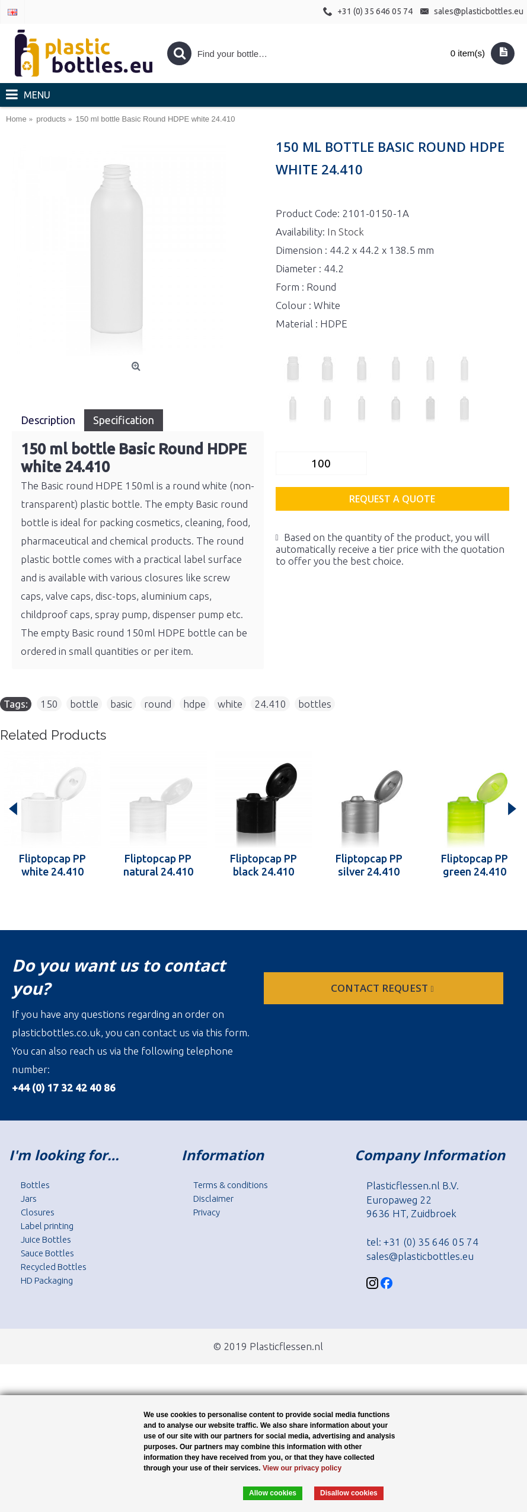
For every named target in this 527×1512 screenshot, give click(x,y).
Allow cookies (272, 1493)
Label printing (47, 1226)
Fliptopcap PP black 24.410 (263, 864)
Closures (38, 1212)
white (230, 703)
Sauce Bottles (47, 1253)
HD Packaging (47, 1280)
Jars (29, 1198)
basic (121, 703)
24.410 (270, 703)
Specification (123, 420)
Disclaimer (213, 1198)
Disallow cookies (349, 1493)
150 (49, 703)
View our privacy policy (302, 1468)
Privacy (206, 1212)
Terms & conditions (230, 1185)
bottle (84, 703)
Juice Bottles (46, 1239)
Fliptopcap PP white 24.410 (52, 864)
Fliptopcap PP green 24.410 (474, 864)
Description (48, 420)
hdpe (194, 703)
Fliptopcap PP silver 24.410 (369, 864)
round (157, 703)
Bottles (35, 1185)
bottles (314, 703)
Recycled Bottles (54, 1267)
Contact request (383, 988)
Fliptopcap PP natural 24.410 (158, 864)
